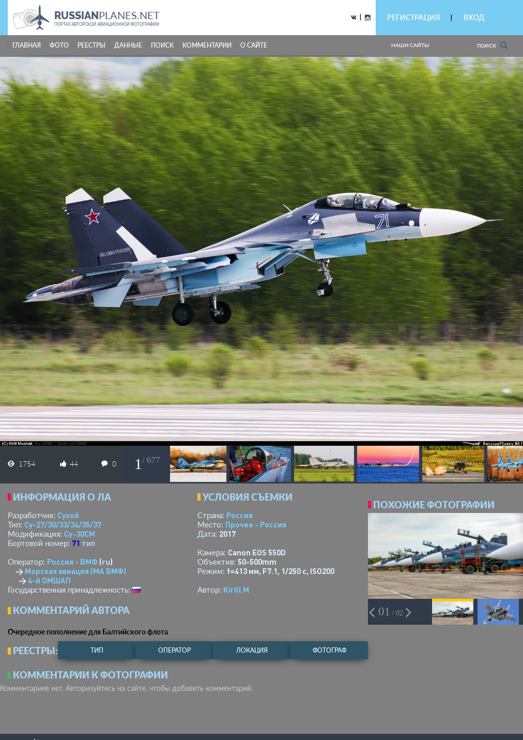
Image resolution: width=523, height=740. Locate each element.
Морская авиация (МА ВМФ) (75, 571)
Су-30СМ (79, 533)
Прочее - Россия (255, 524)
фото (59, 45)
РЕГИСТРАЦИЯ (413, 17)
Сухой (68, 515)
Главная (26, 45)
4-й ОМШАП (49, 580)
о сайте (253, 45)
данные (128, 45)
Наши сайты (410, 45)
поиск (162, 45)
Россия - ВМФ (72, 561)
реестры (91, 45)
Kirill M (236, 589)
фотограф (329, 650)
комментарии (207, 45)
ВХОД (474, 17)
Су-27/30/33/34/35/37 (62, 524)
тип (88, 543)
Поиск (492, 45)
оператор (174, 650)
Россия (239, 515)
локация (252, 650)
